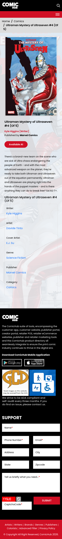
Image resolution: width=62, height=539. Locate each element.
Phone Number (13, 440)
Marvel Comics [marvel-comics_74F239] (16, 272)
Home (6, 21)
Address (9, 452)
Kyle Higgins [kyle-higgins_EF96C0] (14, 213)
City (38, 452)
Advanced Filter (28, 528)
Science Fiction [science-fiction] (16, 258)
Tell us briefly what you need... (22, 477)
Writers (18, 524)
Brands (28, 524)
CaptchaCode (13, 504)
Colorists (12, 528)
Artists (8, 524)
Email (39, 440)
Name (8, 428)
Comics (19, 21)
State (7, 465)
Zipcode (40, 465)
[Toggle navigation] (58, 14)
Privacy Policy (47, 528)
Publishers (51, 524)
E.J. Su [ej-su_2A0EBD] (10, 243)
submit (47, 500)
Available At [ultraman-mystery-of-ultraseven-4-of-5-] (16, 144)
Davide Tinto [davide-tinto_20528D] (14, 228)
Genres (39, 524)
